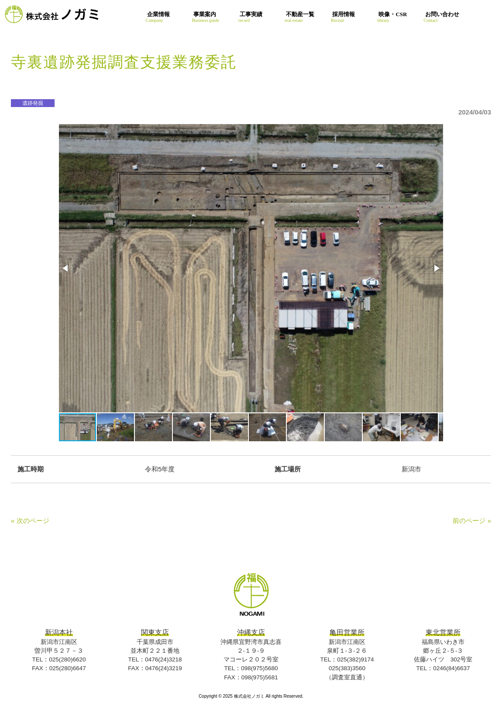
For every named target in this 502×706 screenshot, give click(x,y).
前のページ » (472, 520)
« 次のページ (30, 520)
